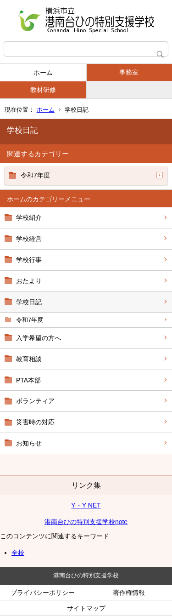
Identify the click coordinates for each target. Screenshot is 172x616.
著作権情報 (129, 592)
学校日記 (29, 302)
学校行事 (29, 259)
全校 (17, 552)
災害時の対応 (35, 422)
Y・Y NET (85, 505)
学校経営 (29, 238)
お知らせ (29, 443)
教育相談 (29, 359)
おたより (29, 281)
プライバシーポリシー (43, 592)
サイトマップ (86, 608)
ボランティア (35, 401)
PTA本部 (28, 380)
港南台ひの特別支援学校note (86, 521)
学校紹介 (29, 217)
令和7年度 (29, 319)
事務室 (129, 72)
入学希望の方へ (38, 338)
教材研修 (43, 89)
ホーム (43, 72)
